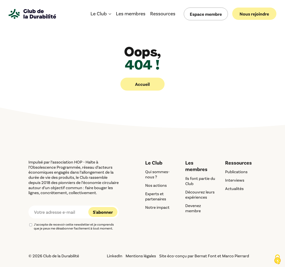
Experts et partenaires (155, 196)
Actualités (234, 188)
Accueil (142, 84)
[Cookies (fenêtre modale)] (277, 259)
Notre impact (157, 207)
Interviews (234, 179)
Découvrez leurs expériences (200, 194)
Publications (236, 171)
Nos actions (156, 185)
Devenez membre (193, 208)
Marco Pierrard (235, 255)
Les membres (130, 14)
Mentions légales (141, 255)
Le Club (98, 14)
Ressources (162, 14)
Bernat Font (205, 255)
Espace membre (206, 14)
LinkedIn (114, 255)
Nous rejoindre (254, 13)
